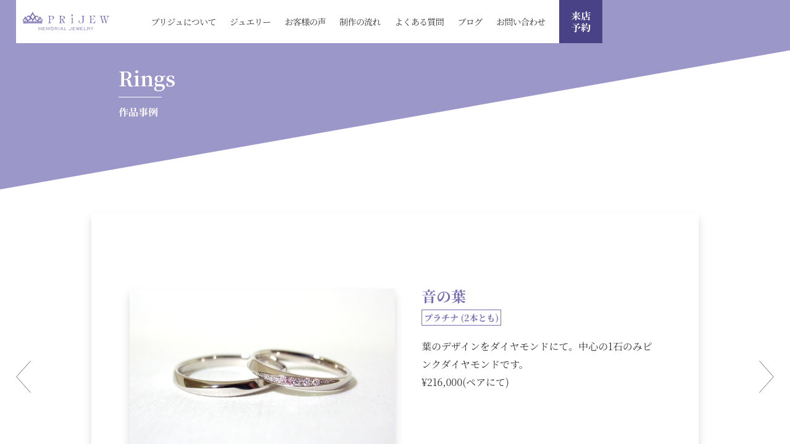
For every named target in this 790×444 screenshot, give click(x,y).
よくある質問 (419, 21)
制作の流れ (360, 21)
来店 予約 (581, 22)
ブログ (469, 21)
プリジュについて (183, 21)
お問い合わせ (521, 21)
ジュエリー (250, 21)
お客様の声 (305, 21)
